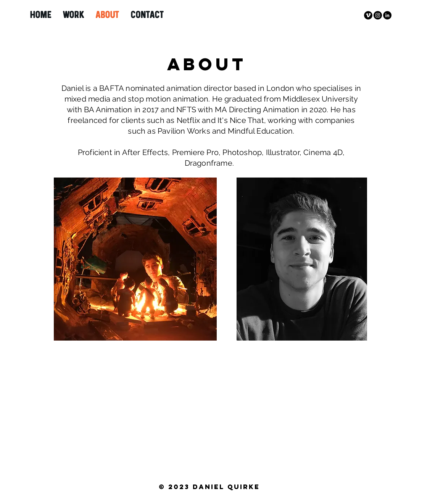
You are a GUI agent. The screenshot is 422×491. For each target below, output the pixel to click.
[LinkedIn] (387, 15)
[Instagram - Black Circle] (378, 15)
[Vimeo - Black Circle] (368, 15)
